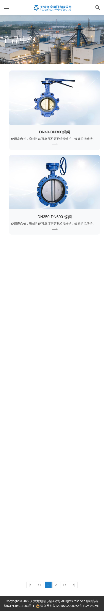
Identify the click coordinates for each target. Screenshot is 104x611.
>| (73, 585)
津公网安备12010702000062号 (61, 606)
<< (39, 585)
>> (64, 585)
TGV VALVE (91, 606)
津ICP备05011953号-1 (19, 606)
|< (30, 585)
